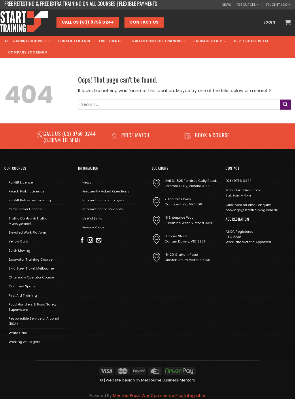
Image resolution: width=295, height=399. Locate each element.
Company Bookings (27, 52)
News (86, 182)
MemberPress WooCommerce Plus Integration (160, 395)
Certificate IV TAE (251, 41)
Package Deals (209, 41)
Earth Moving (19, 250)
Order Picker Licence (25, 209)
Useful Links (92, 218)
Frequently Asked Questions (105, 191)
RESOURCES (248, 4)
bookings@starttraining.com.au (252, 210)
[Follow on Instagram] (90, 241)
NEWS (226, 4)
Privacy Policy (93, 227)
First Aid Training (23, 295)
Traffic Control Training (158, 41)
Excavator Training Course (30, 259)
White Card (18, 333)
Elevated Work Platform (27, 232)
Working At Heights (24, 341)
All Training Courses (27, 41)
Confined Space (22, 286)
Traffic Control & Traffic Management (28, 221)
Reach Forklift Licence (26, 191)
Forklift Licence (74, 41)
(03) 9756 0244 (238, 180)
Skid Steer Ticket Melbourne (31, 268)
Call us (53, 133)
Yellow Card (18, 241)
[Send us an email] (98, 241)
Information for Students (102, 209)
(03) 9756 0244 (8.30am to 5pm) (70, 136)
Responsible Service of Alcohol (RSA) (34, 321)
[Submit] (285, 105)
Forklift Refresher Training (30, 200)
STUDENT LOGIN (278, 4)
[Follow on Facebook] (82, 241)
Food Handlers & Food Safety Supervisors (32, 307)
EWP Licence (111, 41)
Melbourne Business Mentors (168, 380)
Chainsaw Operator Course (31, 277)
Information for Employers (103, 200)
